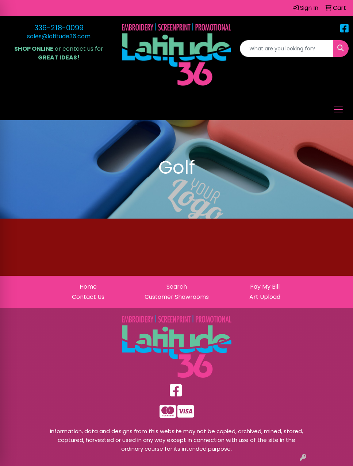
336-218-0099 (59, 28)
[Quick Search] (286, 48)
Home (88, 286)
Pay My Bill (265, 286)
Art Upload (264, 297)
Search (176, 286)
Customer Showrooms (177, 297)
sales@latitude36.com (59, 36)
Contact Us (88, 297)
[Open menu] (338, 109)
